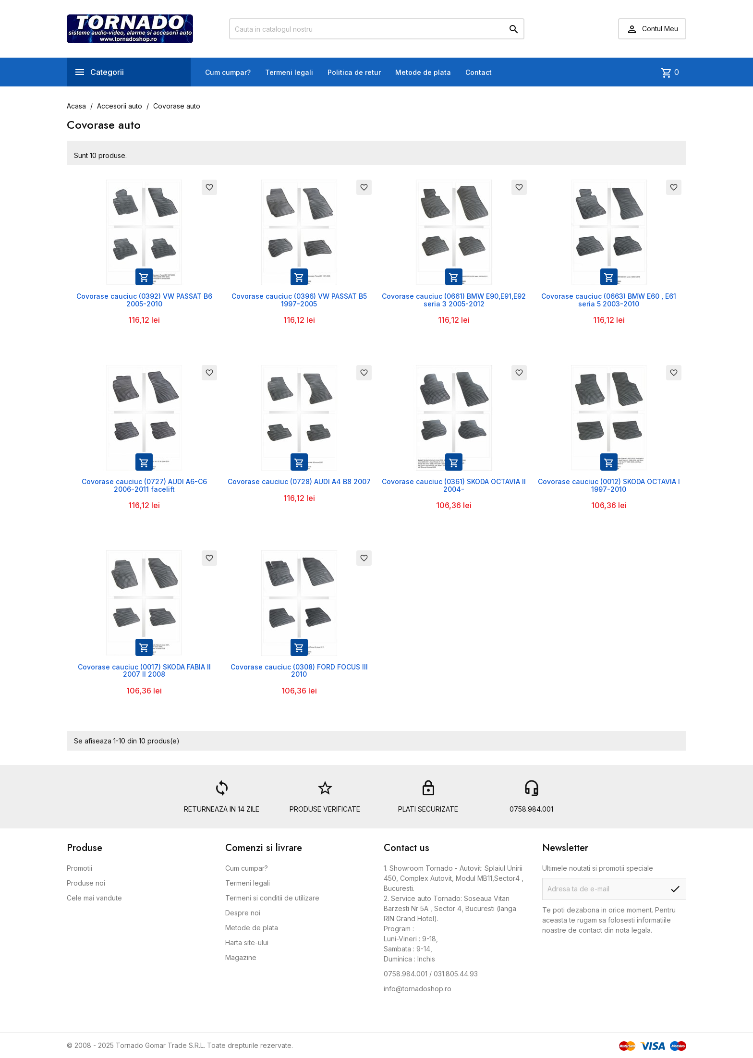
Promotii (79, 868)
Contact (478, 72)
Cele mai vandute (94, 898)
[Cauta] (376, 28)
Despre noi (242, 913)
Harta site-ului (246, 942)
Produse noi (86, 883)
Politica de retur (354, 72)
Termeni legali (289, 72)
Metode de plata (423, 72)
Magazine (240, 957)
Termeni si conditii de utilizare (272, 898)
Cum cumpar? (228, 72)
